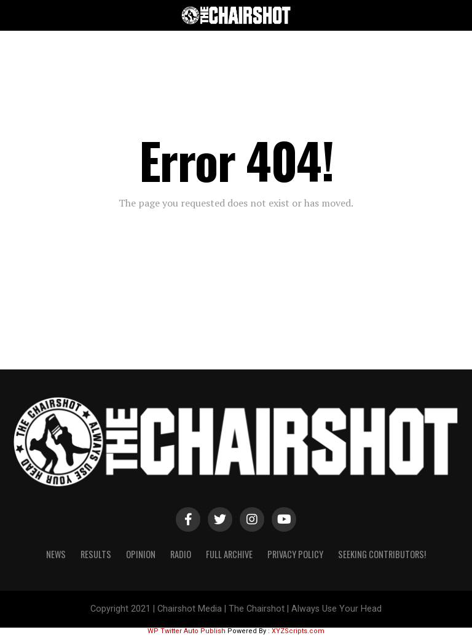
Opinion (140, 554)
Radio (180, 554)
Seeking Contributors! (382, 554)
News (56, 554)
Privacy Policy (295, 554)
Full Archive (229, 554)
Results (96, 554)
